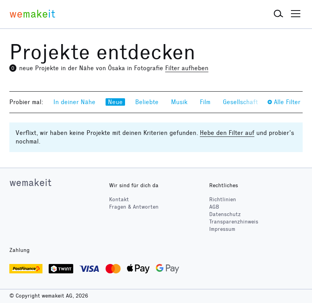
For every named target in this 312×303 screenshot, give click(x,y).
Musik (179, 102)
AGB (214, 207)
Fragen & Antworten (134, 207)
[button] (278, 14)
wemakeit (30, 182)
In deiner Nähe (74, 102)
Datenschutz (225, 214)
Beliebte (147, 102)
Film (205, 102)
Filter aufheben (186, 68)
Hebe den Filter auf (227, 132)
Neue (115, 102)
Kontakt (119, 199)
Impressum (222, 229)
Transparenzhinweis (233, 221)
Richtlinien (222, 199)
